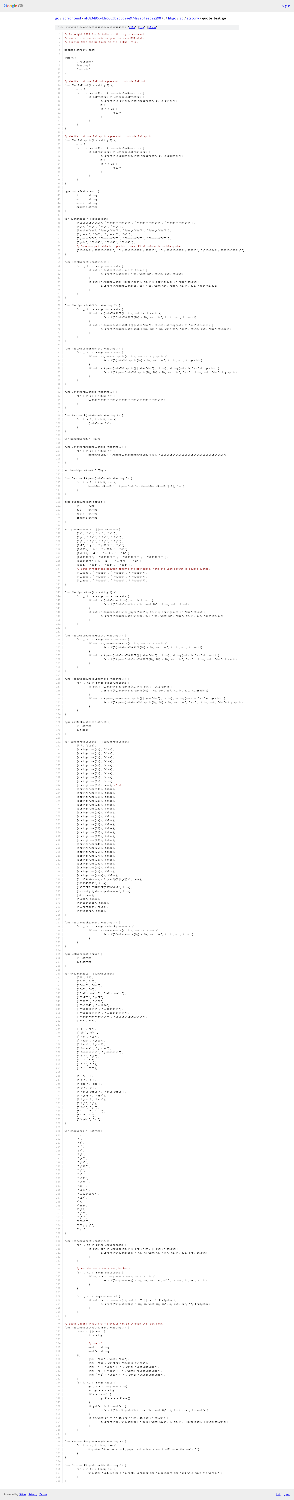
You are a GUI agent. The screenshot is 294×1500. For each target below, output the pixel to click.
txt (278, 1494)
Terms (43, 1494)
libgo (172, 18)
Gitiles (22, 1494)
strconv (193, 18)
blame (152, 27)
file (132, 27)
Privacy (32, 1494)
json (287, 1494)
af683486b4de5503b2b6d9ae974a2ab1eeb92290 (122, 18)
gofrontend (71, 18)
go (57, 18)
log (142, 27)
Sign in (286, 6)
